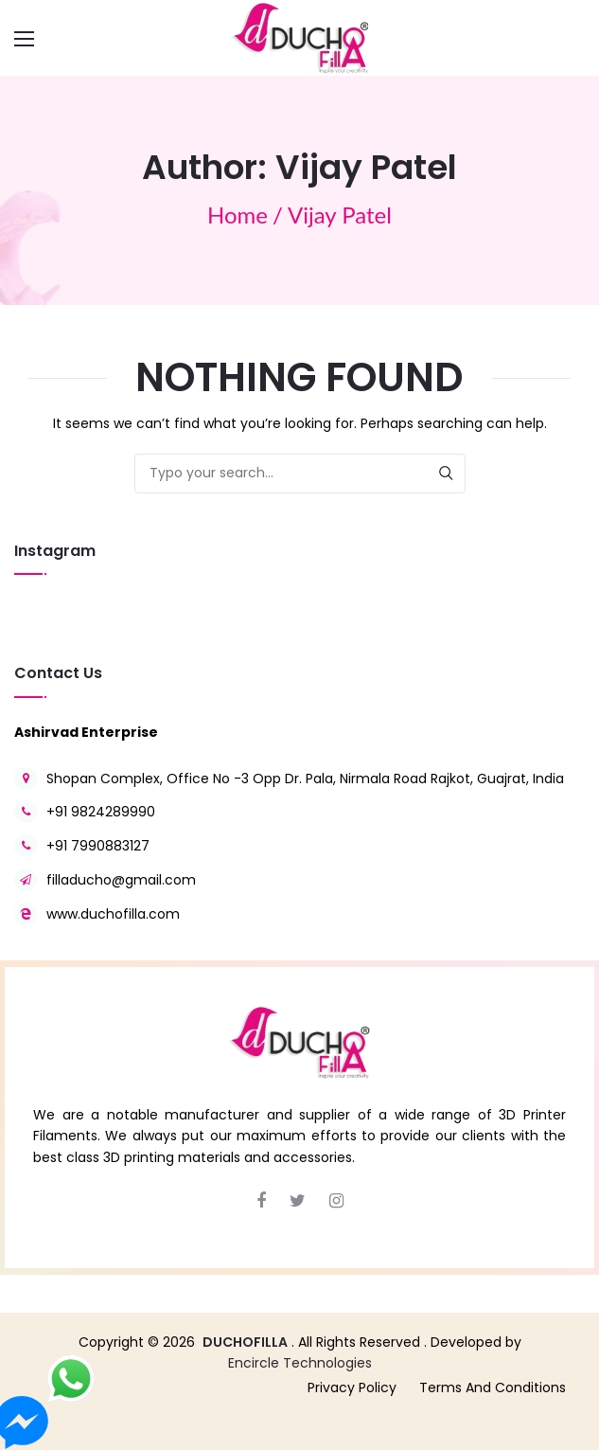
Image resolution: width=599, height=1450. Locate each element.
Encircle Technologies (300, 1362)
